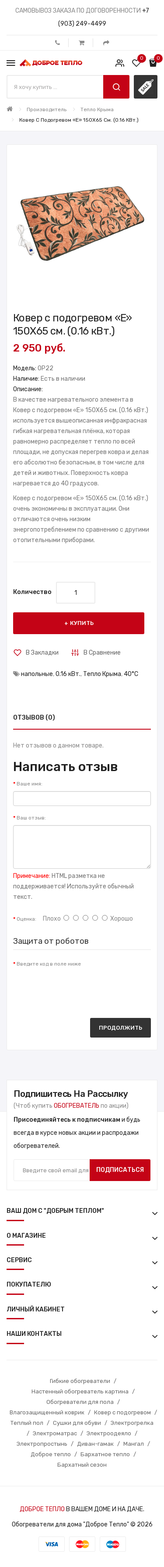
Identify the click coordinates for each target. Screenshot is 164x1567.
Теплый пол (26, 1423)
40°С (131, 674)
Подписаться (120, 1170)
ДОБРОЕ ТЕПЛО (42, 1509)
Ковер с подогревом (122, 1412)
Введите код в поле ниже (49, 964)
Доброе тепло (51, 1454)
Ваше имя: (29, 784)
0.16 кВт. (68, 674)
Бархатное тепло (105, 1454)
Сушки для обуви (77, 1423)
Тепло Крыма (97, 109)
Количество (32, 592)
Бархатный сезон (82, 1464)
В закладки (42, 652)
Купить (82, 623)
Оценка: (26, 919)
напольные (37, 674)
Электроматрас (55, 1433)
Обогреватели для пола (80, 1402)
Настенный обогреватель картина (80, 1391)
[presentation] (79, 988)
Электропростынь (42, 1444)
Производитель (46, 109)
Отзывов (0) (34, 717)
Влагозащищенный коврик (47, 1412)
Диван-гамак (95, 1444)
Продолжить (120, 1027)
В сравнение (102, 652)
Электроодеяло (109, 1433)
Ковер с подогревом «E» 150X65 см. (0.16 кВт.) (79, 120)
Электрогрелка (132, 1423)
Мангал (133, 1444)
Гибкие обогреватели (80, 1381)
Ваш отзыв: (31, 818)
